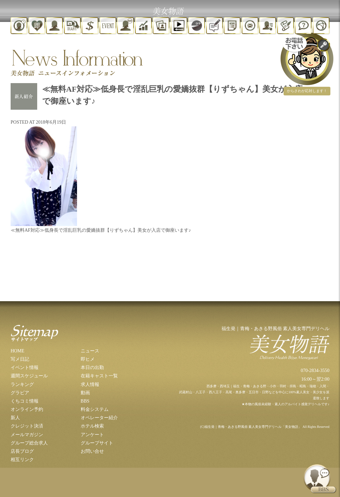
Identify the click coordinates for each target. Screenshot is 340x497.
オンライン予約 (27, 409)
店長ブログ (22, 451)
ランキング (22, 384)
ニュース (90, 350)
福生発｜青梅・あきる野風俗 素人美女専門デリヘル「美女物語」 (253, 427)
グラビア (20, 392)
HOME (17, 350)
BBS (85, 401)
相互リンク (22, 459)
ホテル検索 (92, 426)
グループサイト (97, 442)
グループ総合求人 (29, 442)
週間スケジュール (29, 375)
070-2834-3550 (315, 370)
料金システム (95, 409)
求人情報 (90, 384)
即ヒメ (88, 359)
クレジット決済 (27, 426)
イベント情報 (25, 367)
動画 (85, 392)
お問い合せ (92, 451)
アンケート (92, 434)
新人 (15, 417)
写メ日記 (20, 359)
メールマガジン (27, 434)
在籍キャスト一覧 (99, 375)
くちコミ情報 (25, 401)
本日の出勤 (92, 367)
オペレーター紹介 (99, 417)
